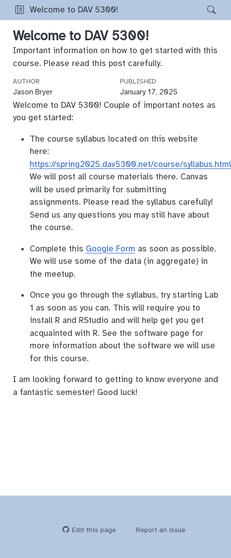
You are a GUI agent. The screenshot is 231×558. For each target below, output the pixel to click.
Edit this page (89, 530)
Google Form (110, 248)
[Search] (203, 10)
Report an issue (155, 530)
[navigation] (159, 10)
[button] (19, 10)
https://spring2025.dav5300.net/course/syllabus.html (130, 164)
